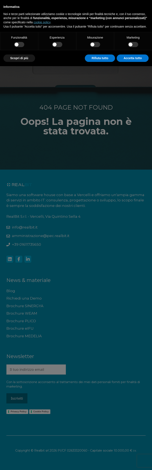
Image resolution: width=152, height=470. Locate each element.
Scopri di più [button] (19, 58)
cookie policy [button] (42, 22)
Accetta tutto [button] (133, 58)
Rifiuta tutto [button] (100, 58)
